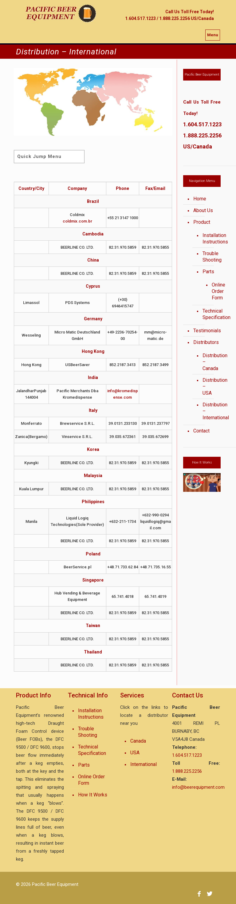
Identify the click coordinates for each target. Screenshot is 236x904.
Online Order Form (211, 291)
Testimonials (205, 331)
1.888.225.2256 (202, 135)
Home (199, 199)
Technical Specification (208, 314)
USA (135, 753)
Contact (201, 431)
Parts (208, 271)
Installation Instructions (208, 238)
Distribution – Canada (208, 362)
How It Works (92, 795)
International (143, 764)
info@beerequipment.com (198, 787)
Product (201, 222)
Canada (138, 741)
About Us (203, 210)
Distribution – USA (208, 386)
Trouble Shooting (208, 257)
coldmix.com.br (77, 221)
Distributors (205, 342)
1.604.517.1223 (202, 124)
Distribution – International (208, 411)
